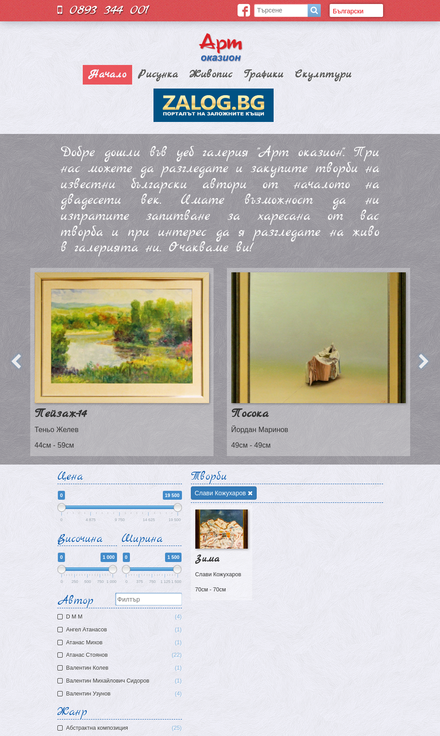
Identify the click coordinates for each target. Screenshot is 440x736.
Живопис (211, 75)
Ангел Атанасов (120, 629)
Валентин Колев (120, 668)
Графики (263, 75)
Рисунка (158, 75)
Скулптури (323, 75)
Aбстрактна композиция (124, 728)
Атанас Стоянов (120, 655)
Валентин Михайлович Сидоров (120, 681)
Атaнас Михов (120, 642)
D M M (120, 617)
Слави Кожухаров (224, 493)
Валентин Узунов (120, 693)
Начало (107, 75)
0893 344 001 (103, 10)
